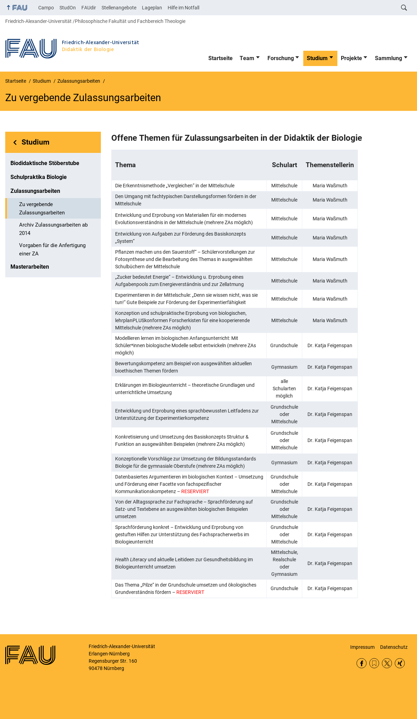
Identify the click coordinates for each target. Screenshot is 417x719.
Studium (317, 58)
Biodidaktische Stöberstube (44, 163)
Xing (400, 663)
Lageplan (152, 7)
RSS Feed (374, 663)
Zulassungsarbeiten (35, 191)
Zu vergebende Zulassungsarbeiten (42, 208)
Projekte (351, 58)
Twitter (387, 663)
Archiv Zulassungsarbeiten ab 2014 (53, 229)
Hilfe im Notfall (183, 7)
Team (247, 58)
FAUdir (88, 7)
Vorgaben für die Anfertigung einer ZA (52, 249)
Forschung (280, 58)
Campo (46, 7)
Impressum (362, 647)
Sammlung (388, 58)
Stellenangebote (119, 7)
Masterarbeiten (29, 266)
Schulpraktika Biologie (38, 177)
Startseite (220, 58)
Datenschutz (394, 647)
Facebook (361, 663)
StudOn (67, 7)
